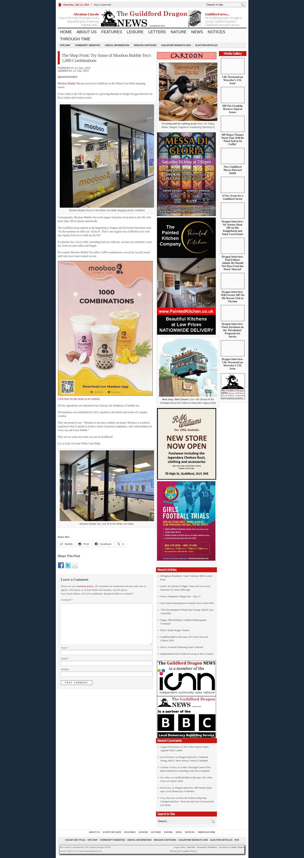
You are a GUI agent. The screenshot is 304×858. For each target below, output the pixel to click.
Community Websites (87, 45)
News (197, 32)
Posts (183, 847)
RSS (237, 840)
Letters (157, 32)
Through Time (75, 39)
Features (111, 32)
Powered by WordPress (207, 847)
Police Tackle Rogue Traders (175, 630)
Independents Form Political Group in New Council (186, 653)
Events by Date (112, 832)
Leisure (135, 32)
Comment (67, 599)
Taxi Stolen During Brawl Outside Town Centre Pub (187, 603)
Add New (191, 847)
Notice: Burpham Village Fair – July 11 (180, 596)
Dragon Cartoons (145, 45)
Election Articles (206, 45)
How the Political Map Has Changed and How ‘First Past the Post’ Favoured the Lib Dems (187, 801)
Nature (178, 32)
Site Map (65, 45)
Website (65, 669)
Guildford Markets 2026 (176, 45)
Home (66, 32)
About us (87, 32)
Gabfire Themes (237, 847)
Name (65, 647)
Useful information (117, 45)
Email (65, 658)
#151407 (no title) (75, 840)
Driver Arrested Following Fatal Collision (181, 647)
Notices (216, 32)
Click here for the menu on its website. (105, 330)
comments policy (84, 586)
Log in (176, 847)
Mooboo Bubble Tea (69, 83)
